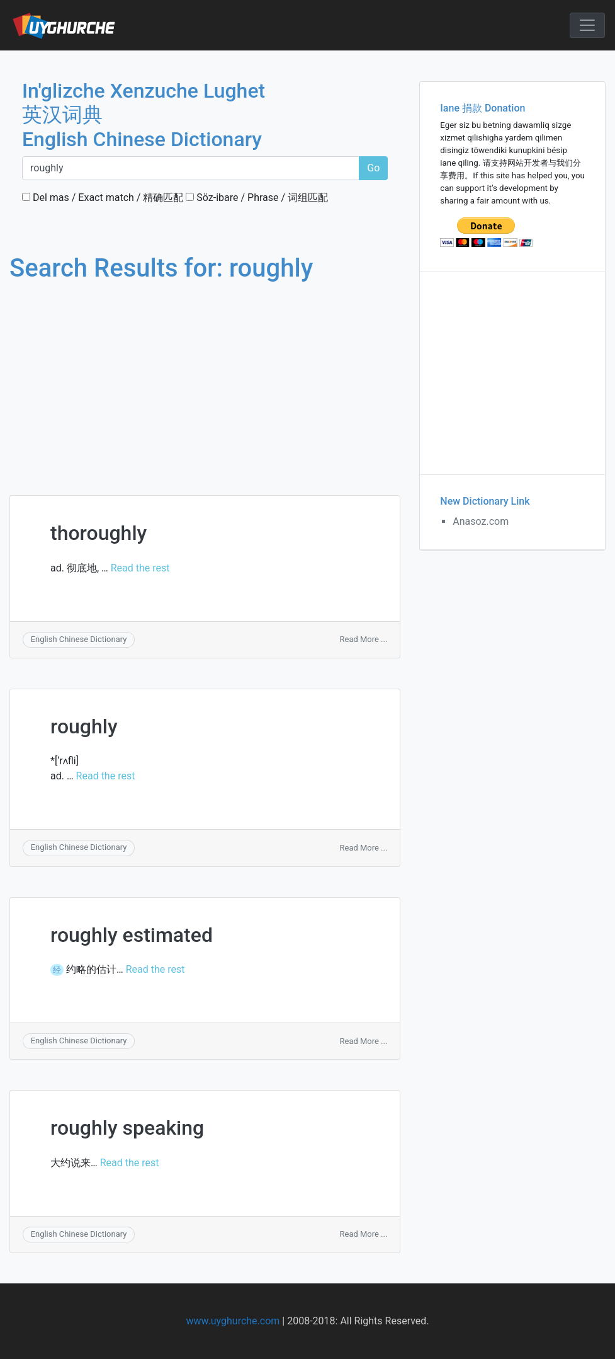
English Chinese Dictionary (79, 639)
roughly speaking (127, 1128)
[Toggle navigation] (587, 25)
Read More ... (364, 639)
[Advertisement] (204, 377)
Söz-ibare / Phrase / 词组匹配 (257, 198)
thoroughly (98, 533)
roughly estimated (131, 935)
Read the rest (140, 568)
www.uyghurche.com (232, 1321)
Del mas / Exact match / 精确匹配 (102, 198)
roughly (84, 726)
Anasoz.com (481, 521)
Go (373, 168)
